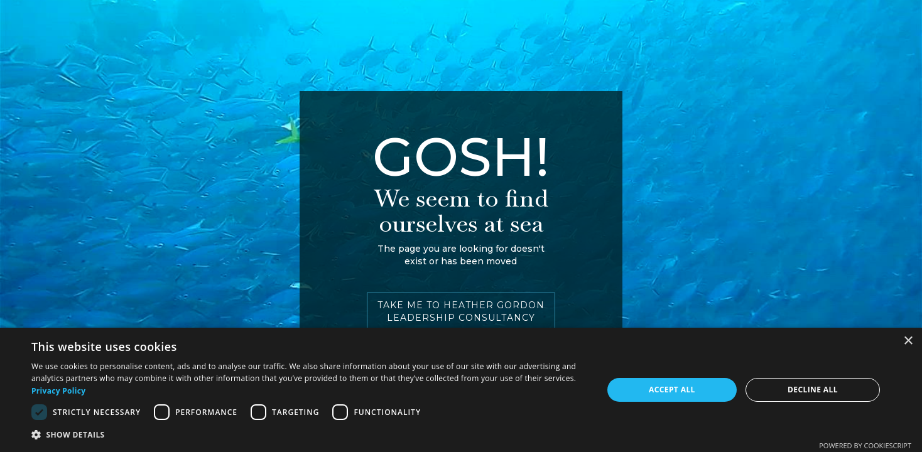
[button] (308, 435)
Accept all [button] (672, 389)
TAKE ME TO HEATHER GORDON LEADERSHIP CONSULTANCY (461, 311)
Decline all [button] (813, 389)
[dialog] (461, 390)
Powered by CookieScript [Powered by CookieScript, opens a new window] (865, 445)
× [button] (908, 341)
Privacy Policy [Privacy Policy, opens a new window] (58, 390)
